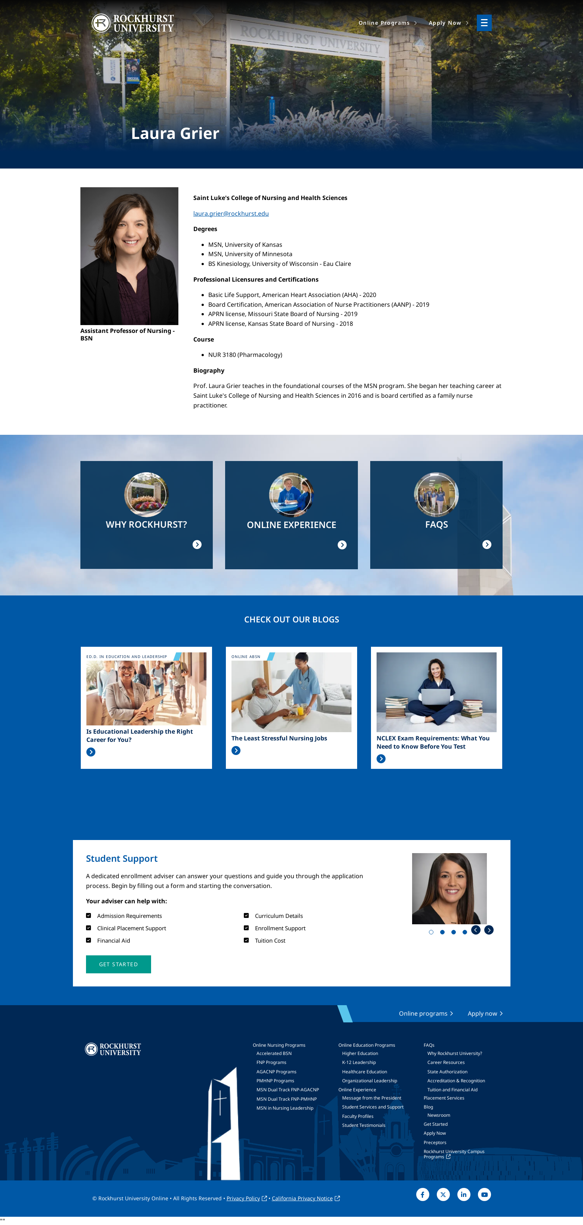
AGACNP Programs (277, 1071)
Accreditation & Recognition (456, 1080)
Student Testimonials (364, 1125)
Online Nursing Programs (279, 1045)
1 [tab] (432, 933)
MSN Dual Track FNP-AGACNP (288, 1089)
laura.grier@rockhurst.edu (231, 213)
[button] (118, 964)
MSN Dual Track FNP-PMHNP (287, 1099)
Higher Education (360, 1053)
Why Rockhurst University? (454, 1053)
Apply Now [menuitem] (445, 22)
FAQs (429, 1045)
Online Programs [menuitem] (384, 22)
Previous (476, 930)
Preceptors (435, 1142)
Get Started (436, 1124)
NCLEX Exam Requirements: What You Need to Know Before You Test (433, 742)
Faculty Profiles (358, 1116)
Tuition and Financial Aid (452, 1089)
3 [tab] (455, 933)
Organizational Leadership (369, 1080)
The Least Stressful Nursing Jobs (279, 738)
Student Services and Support (373, 1107)
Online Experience (357, 1089)
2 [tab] (444, 933)
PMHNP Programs (275, 1080)
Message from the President (371, 1098)
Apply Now (435, 1133)
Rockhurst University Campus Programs (454, 1154)
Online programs (423, 1013)
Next (489, 930)
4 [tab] (466, 933)
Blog (428, 1107)
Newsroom (438, 1115)
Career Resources (446, 1062)
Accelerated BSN (274, 1053)
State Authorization (447, 1071)
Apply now (482, 1013)
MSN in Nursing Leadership (285, 1108)
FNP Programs (271, 1062)
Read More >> (90, 752)
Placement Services (444, 1098)
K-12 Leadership (359, 1062)
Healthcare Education (364, 1071)
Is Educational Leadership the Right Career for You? (139, 735)
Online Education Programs (366, 1045)
